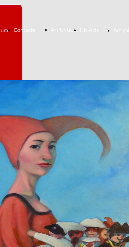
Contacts (24, 29)
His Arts (89, 29)
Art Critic (62, 29)
